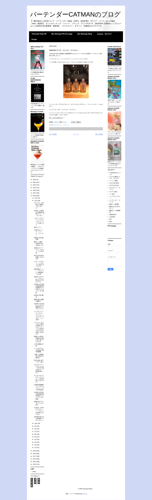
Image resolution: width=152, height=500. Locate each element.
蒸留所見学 (112, 214)
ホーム (76, 134)
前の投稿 (99, 134)
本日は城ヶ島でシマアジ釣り (39, 361)
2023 (34, 187)
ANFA (34, 471)
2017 (34, 456)
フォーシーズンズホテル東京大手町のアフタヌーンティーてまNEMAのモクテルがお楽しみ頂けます (39, 328)
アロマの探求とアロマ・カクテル (114, 177)
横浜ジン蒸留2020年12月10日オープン (39, 243)
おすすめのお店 (114, 185)
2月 (35, 445)
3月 (35, 442)
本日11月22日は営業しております (39, 257)
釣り (110, 219)
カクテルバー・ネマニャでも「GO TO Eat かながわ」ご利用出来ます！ (39, 369)
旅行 (110, 221)
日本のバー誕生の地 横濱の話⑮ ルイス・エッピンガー (39, 213)
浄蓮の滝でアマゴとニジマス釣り (39, 403)
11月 (36, 200)
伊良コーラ (37, 227)
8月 (35, 429)
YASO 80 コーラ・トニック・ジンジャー (39, 232)
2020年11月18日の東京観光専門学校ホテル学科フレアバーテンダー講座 (39, 288)
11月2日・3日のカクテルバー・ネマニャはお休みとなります (39, 411)
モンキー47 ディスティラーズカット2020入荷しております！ (39, 379)
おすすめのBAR (114, 183)
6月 (35, 434)
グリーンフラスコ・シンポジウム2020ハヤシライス (39, 264)
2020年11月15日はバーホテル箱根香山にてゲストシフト (39, 306)
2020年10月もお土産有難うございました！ (39, 418)
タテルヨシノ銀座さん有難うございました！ (39, 205)
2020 (34, 195)
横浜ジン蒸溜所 (114, 204)
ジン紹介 (112, 194)
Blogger (84, 494)
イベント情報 (113, 180)
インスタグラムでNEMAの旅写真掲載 (39, 350)
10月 (36, 423)
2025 (34, 182)
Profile (34, 39)
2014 (34, 464)
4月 (35, 439)
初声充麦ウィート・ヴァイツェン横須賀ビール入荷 (39, 271)
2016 (34, 459)
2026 (34, 179)
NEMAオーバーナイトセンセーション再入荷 (39, 250)
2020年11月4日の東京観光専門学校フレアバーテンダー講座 (39, 396)
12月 (36, 198)
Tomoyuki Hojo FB (39, 34)
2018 (34, 453)
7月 (35, 431)
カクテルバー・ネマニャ (61, 125)
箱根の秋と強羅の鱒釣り (39, 300)
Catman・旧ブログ (104, 34)
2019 (34, 451)
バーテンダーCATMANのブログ (75, 14)
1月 (35, 447)
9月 (35, 426)
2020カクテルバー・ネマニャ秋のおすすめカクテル (39, 279)
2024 (34, 185)
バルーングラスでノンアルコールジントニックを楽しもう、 (39, 221)
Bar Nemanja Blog (84, 34)
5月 (35, 437)
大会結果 (112, 217)
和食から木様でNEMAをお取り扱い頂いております (39, 339)
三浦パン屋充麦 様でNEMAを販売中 (39, 356)
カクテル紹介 (113, 191)
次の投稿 (53, 134)
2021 (34, 193)
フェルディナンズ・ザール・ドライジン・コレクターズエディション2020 (39, 315)
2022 (34, 190)
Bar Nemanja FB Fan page (61, 34)
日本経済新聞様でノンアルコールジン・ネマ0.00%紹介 (39, 387)
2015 (34, 461)
